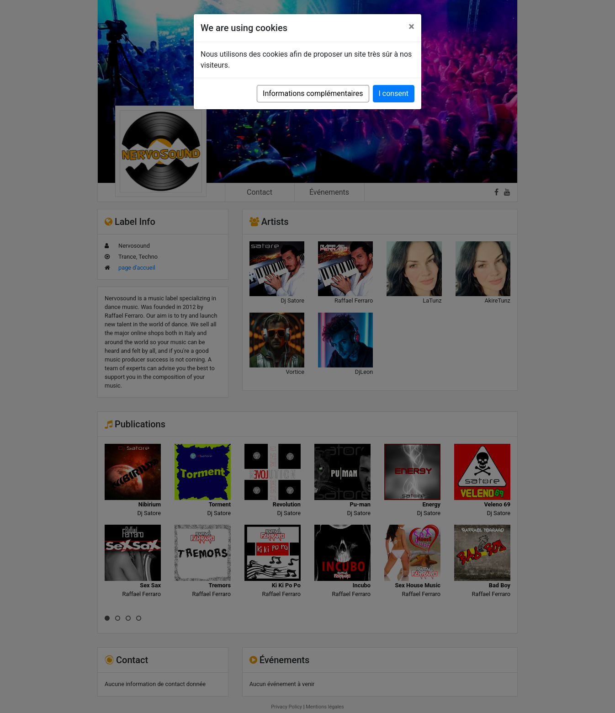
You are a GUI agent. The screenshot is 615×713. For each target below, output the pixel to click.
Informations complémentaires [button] (313, 93)
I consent (393, 93)
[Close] (411, 26)
